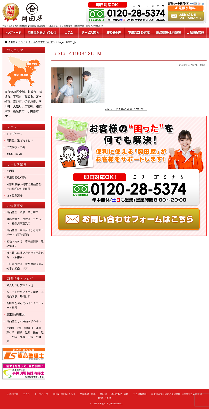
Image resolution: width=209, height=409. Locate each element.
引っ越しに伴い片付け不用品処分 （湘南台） (25, 255)
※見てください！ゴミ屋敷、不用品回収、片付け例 (25, 294)
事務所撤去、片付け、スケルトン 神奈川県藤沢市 (25, 221)
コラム (26, 394)
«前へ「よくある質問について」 (126, 109)
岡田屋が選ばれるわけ (20, 140)
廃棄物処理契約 (17, 314)
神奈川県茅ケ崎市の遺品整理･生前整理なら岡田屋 (24, 186)
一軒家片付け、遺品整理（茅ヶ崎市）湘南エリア (25, 266)
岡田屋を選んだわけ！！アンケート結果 (25, 305)
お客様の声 (12, 394)
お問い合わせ (14, 153)
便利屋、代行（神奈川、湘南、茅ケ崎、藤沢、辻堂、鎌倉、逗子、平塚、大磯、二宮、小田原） (25, 334)
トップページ (14, 133)
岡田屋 (101, 403)
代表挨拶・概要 (16, 147)
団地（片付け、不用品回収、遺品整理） (25, 243)
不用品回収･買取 (17, 177)
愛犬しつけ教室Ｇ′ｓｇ (21, 285)
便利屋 (10, 170)
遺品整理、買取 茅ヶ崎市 (22, 212)
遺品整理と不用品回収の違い (24, 321)
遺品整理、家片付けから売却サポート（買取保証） (25, 232)
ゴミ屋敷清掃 (14, 195)
